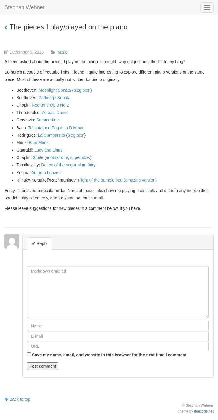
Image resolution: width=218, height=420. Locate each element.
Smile (38, 157)
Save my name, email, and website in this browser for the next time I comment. (110, 354)
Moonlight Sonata (55, 90)
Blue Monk (38, 142)
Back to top (17, 399)
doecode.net (204, 411)
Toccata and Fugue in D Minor (56, 127)
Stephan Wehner (24, 7)
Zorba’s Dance (55, 112)
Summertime (48, 120)
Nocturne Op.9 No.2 (50, 105)
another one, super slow (68, 157)
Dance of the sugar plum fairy (68, 165)
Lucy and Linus (48, 150)
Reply (39, 243)
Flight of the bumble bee (100, 180)
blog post (81, 90)
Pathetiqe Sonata (54, 97)
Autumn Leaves (46, 172)
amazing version (140, 180)
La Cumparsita (51, 135)
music (62, 52)
